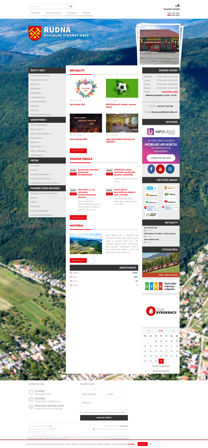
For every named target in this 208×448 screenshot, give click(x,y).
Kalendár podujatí (38, 101)
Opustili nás (35, 88)
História (34, 110)
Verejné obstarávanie (39, 210)
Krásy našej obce (37, 97)
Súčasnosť (34, 105)
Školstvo (34, 142)
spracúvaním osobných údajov (113, 412)
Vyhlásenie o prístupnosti (37, 429)
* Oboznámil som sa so (102, 412)
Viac (151, 444)
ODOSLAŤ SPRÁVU (104, 418)
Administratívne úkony (40, 178)
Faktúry (33, 202)
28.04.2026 (113, 100)
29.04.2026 (77, 100)
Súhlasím (143, 444)
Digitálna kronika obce (39, 75)
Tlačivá (34, 170)
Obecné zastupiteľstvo (40, 133)
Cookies (131, 444)
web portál (62, 439)
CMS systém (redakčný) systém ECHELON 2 (43, 439)
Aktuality (72, 12)
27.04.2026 (77, 135)
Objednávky (35, 206)
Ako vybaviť (35, 165)
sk (169, 13)
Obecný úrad (36, 137)
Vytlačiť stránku (45, 426)
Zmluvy (33, 197)
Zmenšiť (167, 9)
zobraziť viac (78, 151)
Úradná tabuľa (36, 155)
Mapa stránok (33, 426)
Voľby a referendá (37, 151)
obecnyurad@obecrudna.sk (164, 112)
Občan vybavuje (54, 12)
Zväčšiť (176, 9)
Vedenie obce (37, 129)
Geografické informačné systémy (45, 183)
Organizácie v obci (39, 79)
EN (177, 13)
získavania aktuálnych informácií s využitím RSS (110, 429)
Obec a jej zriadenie (38, 124)
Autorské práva (52, 429)
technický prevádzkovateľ (119, 439)
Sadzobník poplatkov (40, 174)
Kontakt (86, 12)
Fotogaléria (36, 92)
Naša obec (35, 12)
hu (173, 13)
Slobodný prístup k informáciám (44, 193)
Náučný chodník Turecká (40, 114)
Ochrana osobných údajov (41, 215)
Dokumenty (36, 146)
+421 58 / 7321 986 (165, 106)
